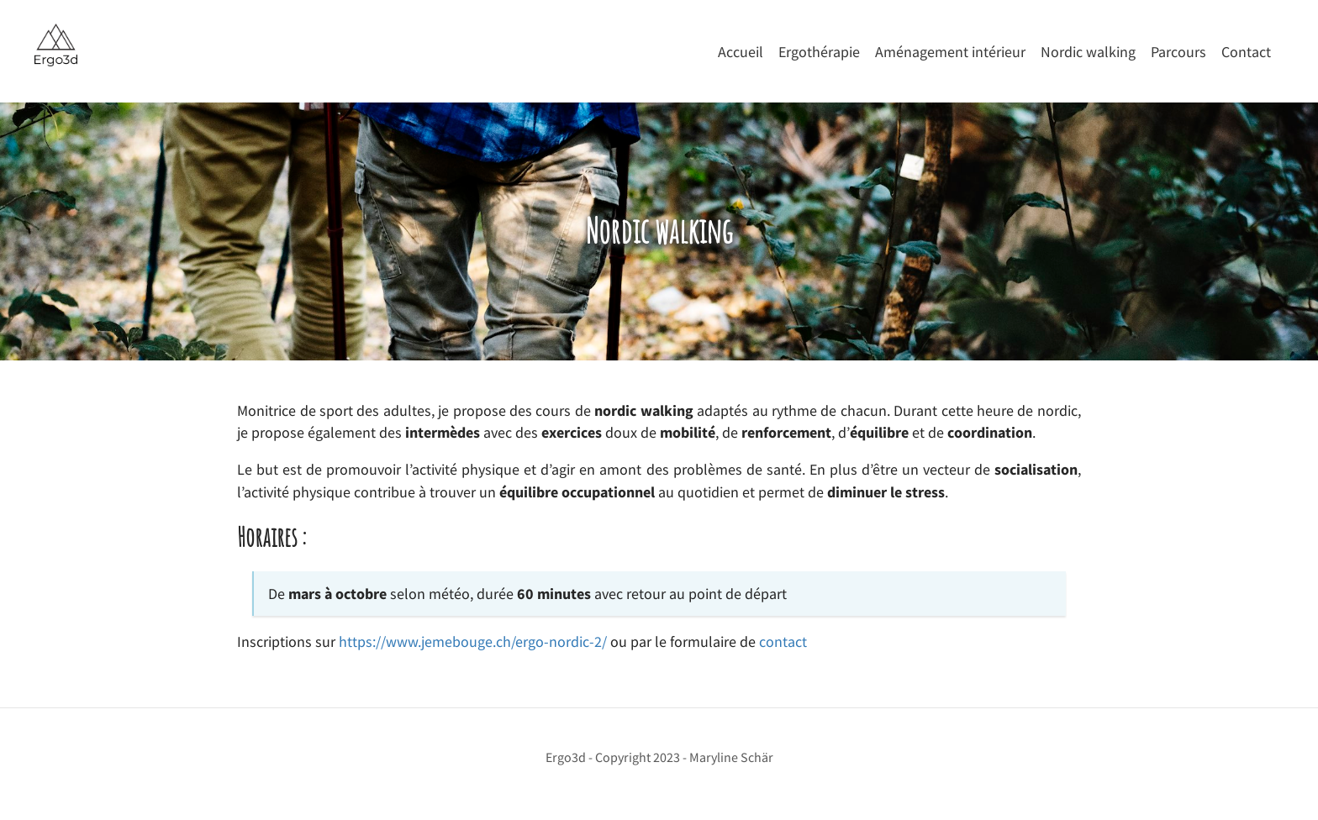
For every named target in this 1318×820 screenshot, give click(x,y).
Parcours (1178, 52)
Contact (1246, 52)
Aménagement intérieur (950, 52)
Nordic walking (1088, 52)
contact (783, 642)
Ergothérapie (819, 52)
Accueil (740, 52)
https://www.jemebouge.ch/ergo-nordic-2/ (473, 642)
